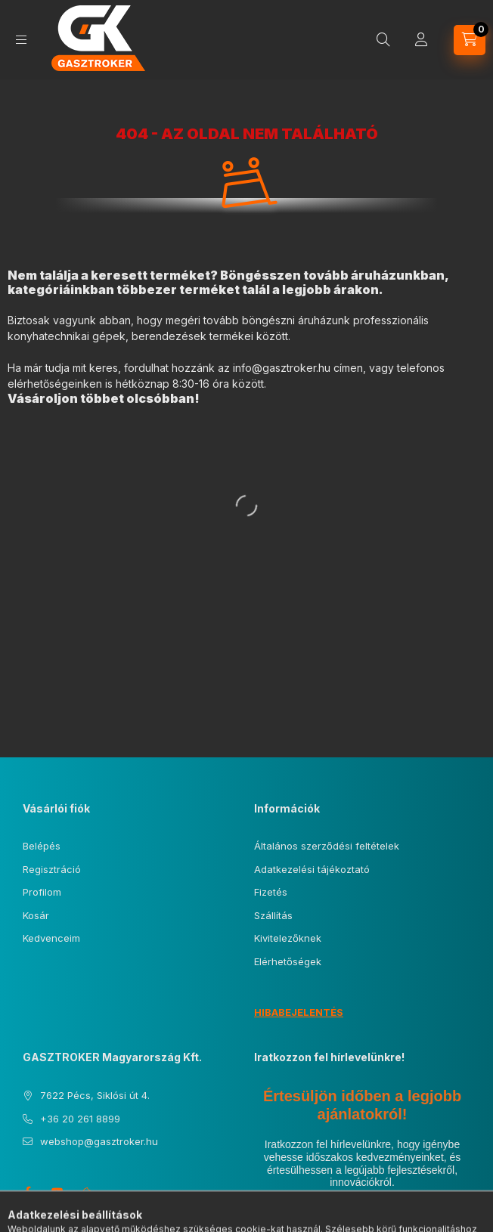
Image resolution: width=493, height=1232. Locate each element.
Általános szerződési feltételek (326, 846)
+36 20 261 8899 (80, 1119)
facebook (27, 1192)
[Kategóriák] (21, 40)
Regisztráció (52, 869)
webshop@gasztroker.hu (99, 1141)
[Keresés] (383, 40)
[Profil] (421, 40)
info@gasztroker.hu (281, 367)
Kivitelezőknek (287, 938)
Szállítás (273, 915)
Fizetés (270, 892)
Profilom (42, 892)
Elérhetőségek (287, 961)
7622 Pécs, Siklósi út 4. (95, 1095)
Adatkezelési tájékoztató (312, 869)
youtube (57, 1192)
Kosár (36, 915)
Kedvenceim (51, 938)
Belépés (41, 846)
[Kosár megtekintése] (469, 40)
